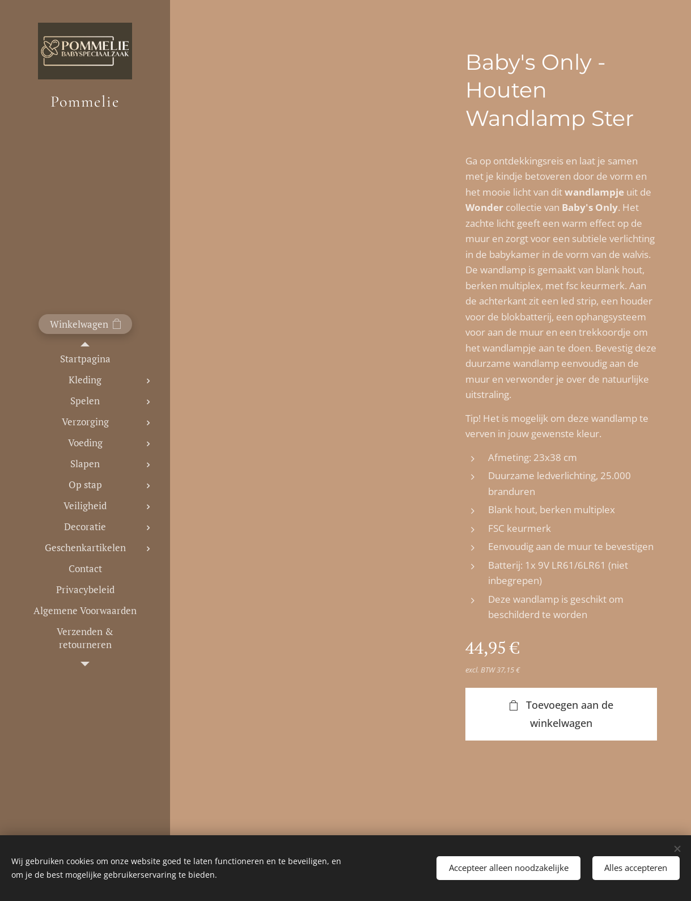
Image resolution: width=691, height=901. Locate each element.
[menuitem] (85, 358)
